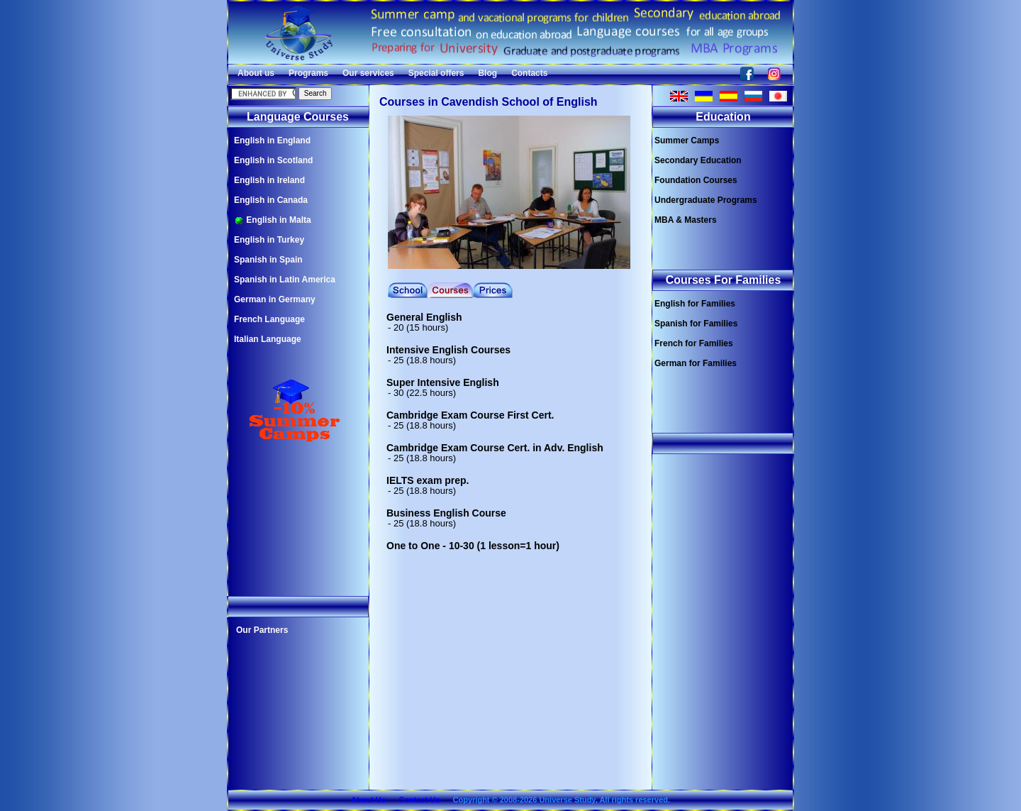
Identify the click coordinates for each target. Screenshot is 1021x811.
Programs (308, 73)
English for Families (694, 304)
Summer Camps (686, 140)
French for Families (693, 343)
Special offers (436, 73)
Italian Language (267, 339)
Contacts (529, 73)
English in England (272, 140)
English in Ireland (269, 180)
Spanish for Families (695, 324)
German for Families (695, 363)
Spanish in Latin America (284, 280)
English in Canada (271, 200)
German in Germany (275, 299)
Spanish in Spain (268, 260)
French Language (269, 319)
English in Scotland (273, 160)
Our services (368, 73)
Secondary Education (698, 160)
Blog (487, 73)
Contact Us (419, 799)
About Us (368, 799)
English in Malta (272, 220)
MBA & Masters (685, 220)
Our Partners (262, 630)
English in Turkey (269, 240)
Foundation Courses (695, 180)
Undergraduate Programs (705, 200)
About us (256, 73)
